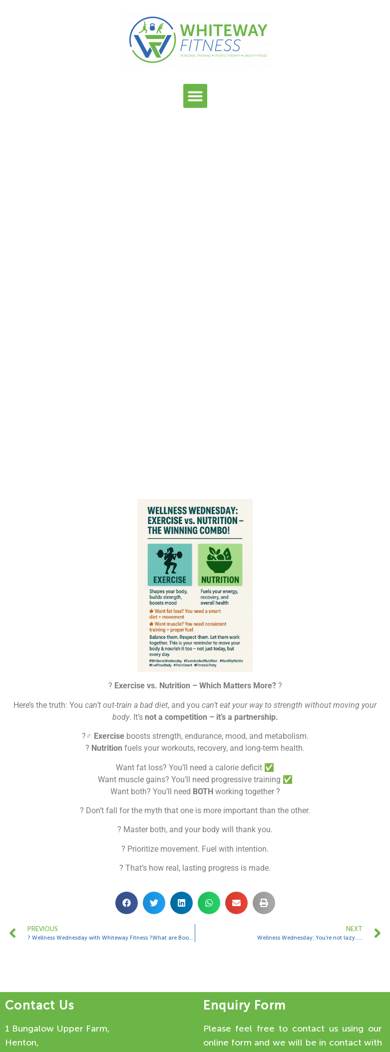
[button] (195, 96)
